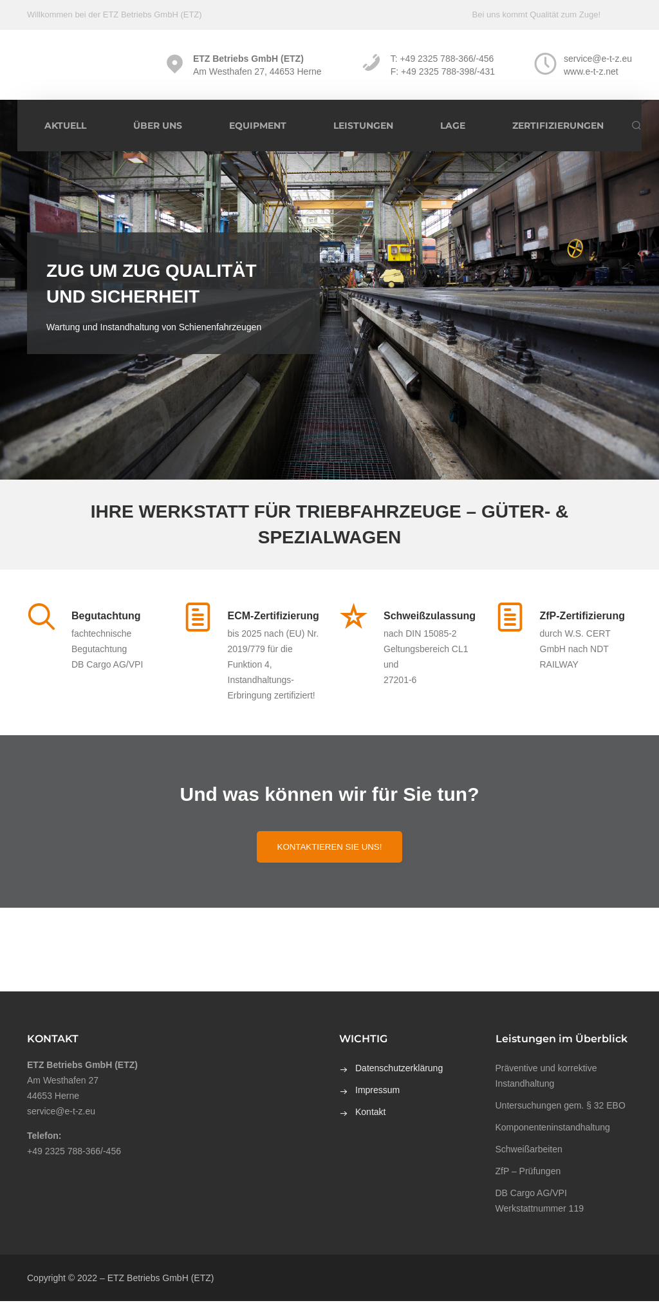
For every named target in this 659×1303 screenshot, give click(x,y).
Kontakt (370, 1114)
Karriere (324, 177)
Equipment (257, 125)
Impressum (377, 1092)
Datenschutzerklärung (399, 1070)
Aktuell (65, 125)
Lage (452, 125)
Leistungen (363, 125)
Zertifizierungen (558, 125)
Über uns (157, 125)
